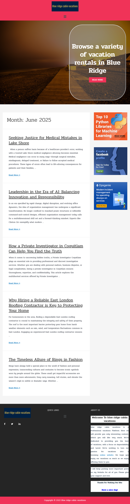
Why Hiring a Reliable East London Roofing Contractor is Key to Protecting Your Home (46, 305)
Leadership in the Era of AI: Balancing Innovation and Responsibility (44, 194)
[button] (97, 79)
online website (106, 455)
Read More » (14, 175)
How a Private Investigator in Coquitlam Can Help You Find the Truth (46, 248)
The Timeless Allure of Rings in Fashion (46, 359)
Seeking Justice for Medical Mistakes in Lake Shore (45, 140)
